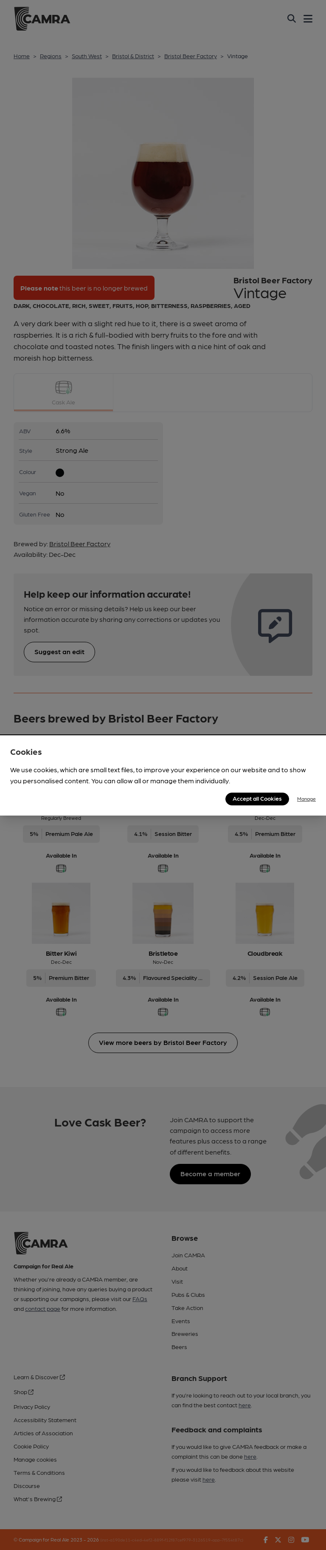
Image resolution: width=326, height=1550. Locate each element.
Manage (306, 799)
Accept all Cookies (257, 798)
